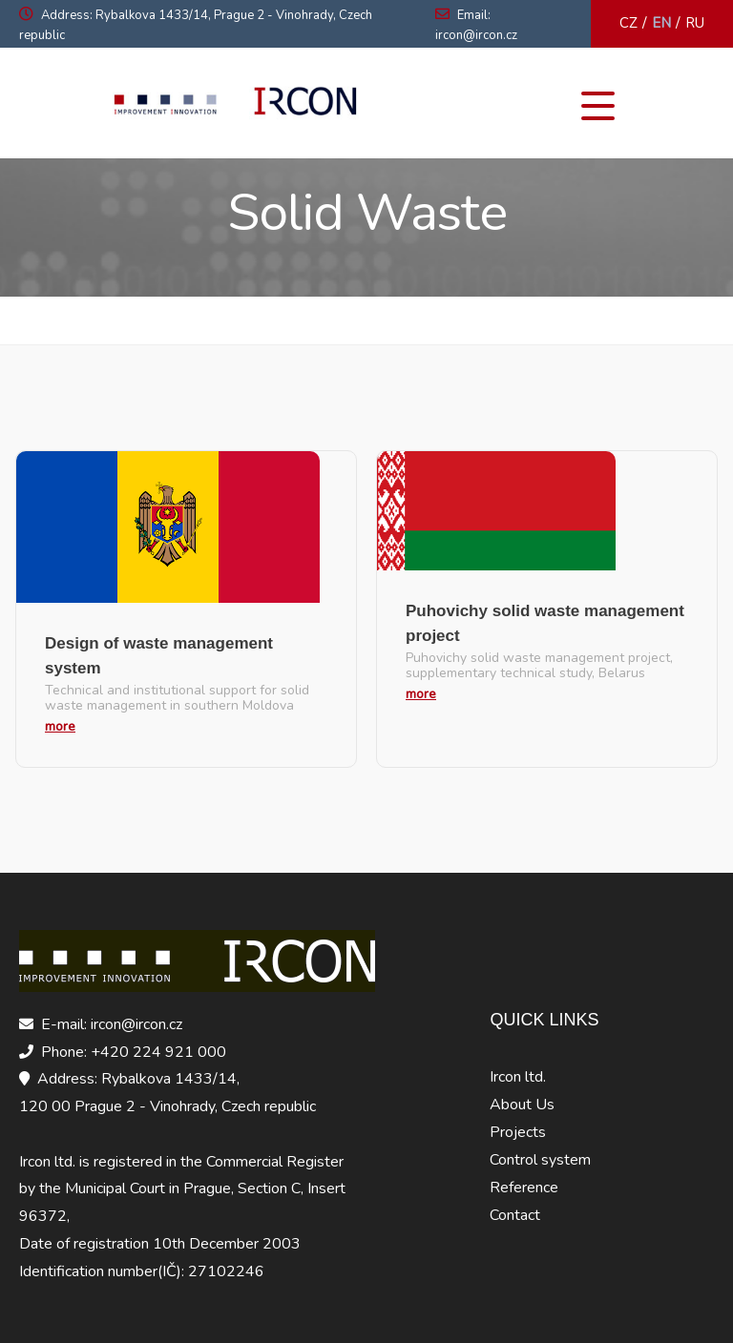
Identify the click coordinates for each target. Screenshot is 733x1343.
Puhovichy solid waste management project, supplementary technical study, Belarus (539, 666)
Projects (518, 1132)
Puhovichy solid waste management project (545, 623)
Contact (515, 1215)
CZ (628, 22)
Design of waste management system (159, 655)
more (60, 726)
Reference (524, 1187)
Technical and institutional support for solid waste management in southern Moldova (177, 698)
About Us (522, 1104)
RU (694, 22)
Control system (540, 1159)
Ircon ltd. (518, 1076)
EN (661, 22)
